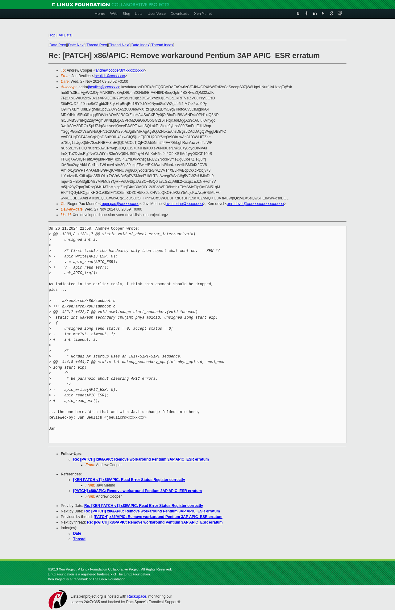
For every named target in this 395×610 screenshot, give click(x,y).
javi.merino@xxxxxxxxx (184, 204)
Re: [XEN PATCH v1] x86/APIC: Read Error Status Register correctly (143, 505)
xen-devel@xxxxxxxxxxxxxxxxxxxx (255, 204)
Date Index (140, 45)
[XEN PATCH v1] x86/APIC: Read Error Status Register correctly (129, 480)
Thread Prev (96, 45)
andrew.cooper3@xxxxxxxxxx (120, 70)
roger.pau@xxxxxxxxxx (120, 204)
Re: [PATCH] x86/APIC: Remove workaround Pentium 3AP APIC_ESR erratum (141, 459)
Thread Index (162, 45)
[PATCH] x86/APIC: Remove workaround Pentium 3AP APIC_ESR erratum (137, 491)
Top (52, 35)
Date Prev (57, 45)
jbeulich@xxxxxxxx (109, 76)
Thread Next (119, 45)
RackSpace (136, 596)
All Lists (65, 35)
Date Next (76, 45)
